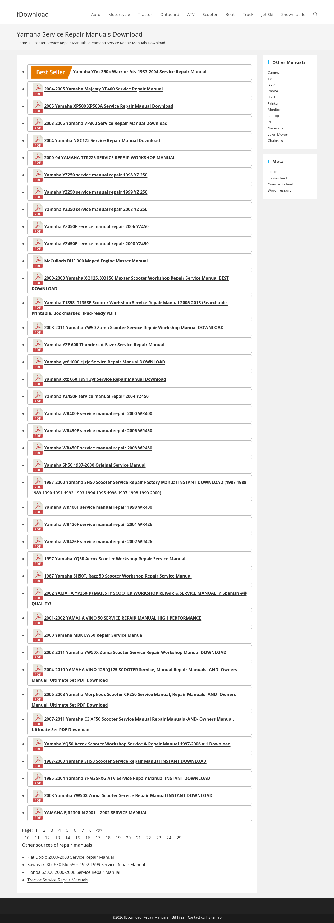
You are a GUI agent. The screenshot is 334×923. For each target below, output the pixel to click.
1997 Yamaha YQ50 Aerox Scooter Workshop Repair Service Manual (114, 559)
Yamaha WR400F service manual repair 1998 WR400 (98, 507)
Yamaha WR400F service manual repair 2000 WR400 (98, 413)
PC (270, 122)
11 (37, 838)
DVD (271, 84)
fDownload (33, 14)
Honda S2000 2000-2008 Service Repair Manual (73, 872)
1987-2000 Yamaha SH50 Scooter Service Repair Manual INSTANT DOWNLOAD (125, 761)
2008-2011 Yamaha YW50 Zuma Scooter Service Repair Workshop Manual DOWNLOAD (134, 327)
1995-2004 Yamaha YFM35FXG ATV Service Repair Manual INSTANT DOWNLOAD (127, 778)
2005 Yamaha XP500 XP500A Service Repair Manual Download (108, 106)
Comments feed (280, 184)
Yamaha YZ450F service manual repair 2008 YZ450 (96, 244)
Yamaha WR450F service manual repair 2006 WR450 (98, 431)
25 (179, 838)
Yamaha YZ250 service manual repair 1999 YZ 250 (95, 192)
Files (180, 917)
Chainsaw (275, 140)
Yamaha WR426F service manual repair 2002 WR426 (98, 541)
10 (27, 838)
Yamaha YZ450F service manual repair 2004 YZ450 (96, 396)
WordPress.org (280, 190)
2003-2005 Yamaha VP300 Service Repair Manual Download (105, 123)
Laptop (273, 115)
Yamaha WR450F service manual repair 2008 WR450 (98, 448)
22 (148, 838)
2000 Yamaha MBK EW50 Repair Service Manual (93, 635)
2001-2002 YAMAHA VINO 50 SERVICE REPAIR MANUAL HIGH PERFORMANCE (122, 618)
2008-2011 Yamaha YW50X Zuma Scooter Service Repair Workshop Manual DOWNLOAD (135, 652)
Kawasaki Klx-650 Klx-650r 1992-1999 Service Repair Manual (86, 864)
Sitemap (215, 917)
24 (168, 838)
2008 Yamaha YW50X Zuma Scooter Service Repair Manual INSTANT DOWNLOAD (128, 795)
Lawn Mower (278, 134)
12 (47, 838)
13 (57, 838)
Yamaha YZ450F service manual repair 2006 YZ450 (96, 226)
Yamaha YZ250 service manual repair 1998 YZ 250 (95, 175)
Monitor (274, 109)
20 (128, 838)
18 (108, 838)
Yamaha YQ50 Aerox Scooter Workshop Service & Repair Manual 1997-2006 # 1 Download (137, 744)
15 (77, 838)
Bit (174, 917)
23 (158, 838)
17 (97, 838)
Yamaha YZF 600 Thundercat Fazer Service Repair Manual (104, 345)
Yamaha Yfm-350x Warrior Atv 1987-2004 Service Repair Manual (119, 72)
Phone (273, 91)
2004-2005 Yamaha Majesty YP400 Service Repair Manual (103, 89)
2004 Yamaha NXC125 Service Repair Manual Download (102, 140)
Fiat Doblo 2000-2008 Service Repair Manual (70, 857)
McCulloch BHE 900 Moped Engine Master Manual (96, 261)
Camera (274, 72)
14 (67, 838)
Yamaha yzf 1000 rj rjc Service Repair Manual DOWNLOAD (104, 362)
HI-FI (271, 97)
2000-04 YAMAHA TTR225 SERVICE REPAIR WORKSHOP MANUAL (109, 158)
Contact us (196, 917)
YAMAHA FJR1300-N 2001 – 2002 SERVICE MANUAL (95, 813)
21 (138, 838)
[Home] (22, 42)
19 (118, 838)
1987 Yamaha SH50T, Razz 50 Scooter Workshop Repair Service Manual (118, 576)
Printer (273, 103)
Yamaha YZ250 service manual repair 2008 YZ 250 (95, 209)
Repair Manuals (155, 917)
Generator (276, 128)
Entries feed (277, 178)
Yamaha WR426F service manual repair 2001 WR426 (98, 524)
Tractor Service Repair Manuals (57, 880)
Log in (272, 171)
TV (270, 78)
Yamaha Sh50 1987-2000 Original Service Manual (94, 465)
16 (87, 838)
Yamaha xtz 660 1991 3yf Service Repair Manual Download (105, 379)
